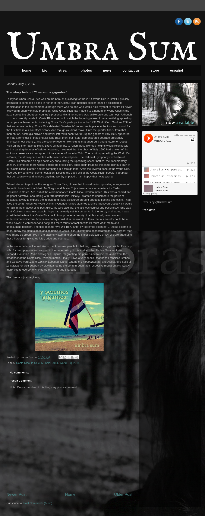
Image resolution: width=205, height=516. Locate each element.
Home (70, 494)
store (155, 70)
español (176, 70)
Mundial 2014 (49, 363)
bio (44, 70)
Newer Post (16, 494)
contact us (131, 70)
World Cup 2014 (70, 363)
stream (63, 70)
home (26, 70)
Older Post (123, 494)
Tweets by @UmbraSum (157, 202)
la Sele (35, 363)
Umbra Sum (101, 49)
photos (86, 70)
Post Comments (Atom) (37, 503)
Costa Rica (23, 363)
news (107, 70)
